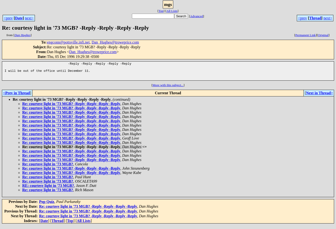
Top (160, 11)
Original (323, 35)
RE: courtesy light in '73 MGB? (48, 189)
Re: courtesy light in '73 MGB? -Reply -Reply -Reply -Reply (71, 107)
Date (19, 18)
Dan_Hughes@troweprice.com (115, 42)
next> (29, 18)
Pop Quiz (46, 205)
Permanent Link (305, 35)
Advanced (196, 16)
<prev (8, 18)
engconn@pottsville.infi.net (68, 42)
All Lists (171, 11)
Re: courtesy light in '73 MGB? (47, 168)
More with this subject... (168, 88)
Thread (315, 18)
